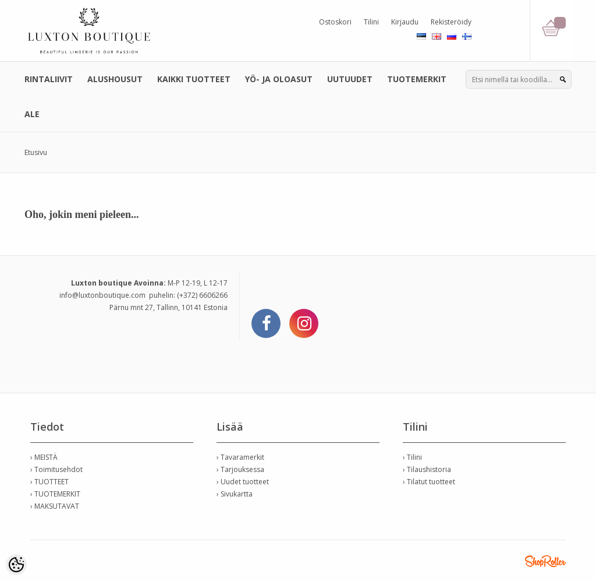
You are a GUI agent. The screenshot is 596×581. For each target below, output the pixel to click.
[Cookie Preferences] (16, 564)
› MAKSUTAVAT (54, 506)
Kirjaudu (404, 22)
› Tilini (412, 457)
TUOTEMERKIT (416, 78)
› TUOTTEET (49, 482)
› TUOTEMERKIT (55, 494)
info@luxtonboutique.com (102, 295)
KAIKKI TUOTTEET (193, 78)
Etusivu (35, 152)
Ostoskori (335, 22)
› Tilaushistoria (427, 469)
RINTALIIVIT (48, 78)
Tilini (371, 22)
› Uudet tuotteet (243, 482)
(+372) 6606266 (202, 295)
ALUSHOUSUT (115, 78)
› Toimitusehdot (56, 469)
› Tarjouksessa (240, 469)
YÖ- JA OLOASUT (279, 78)
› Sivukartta (235, 494)
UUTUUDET (349, 78)
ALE (32, 113)
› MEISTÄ (44, 457)
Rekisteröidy (451, 22)
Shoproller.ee (545, 561)
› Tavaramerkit (240, 457)
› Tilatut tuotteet (429, 482)
